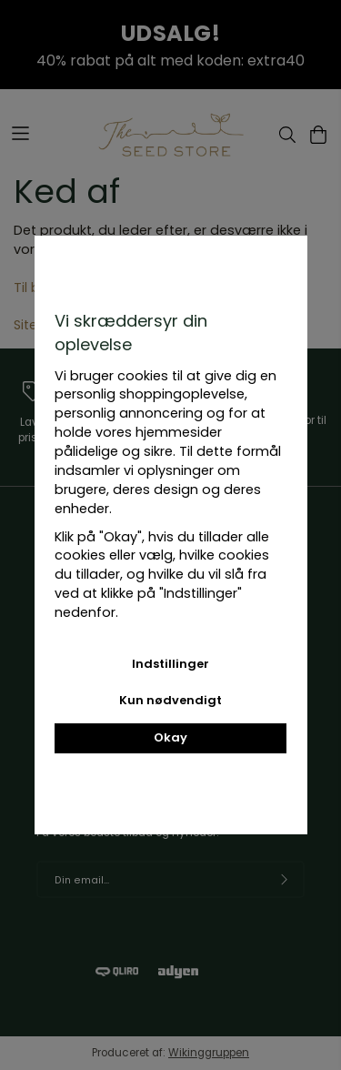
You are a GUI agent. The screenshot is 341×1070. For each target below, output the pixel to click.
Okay (170, 737)
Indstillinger (170, 663)
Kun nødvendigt (170, 700)
